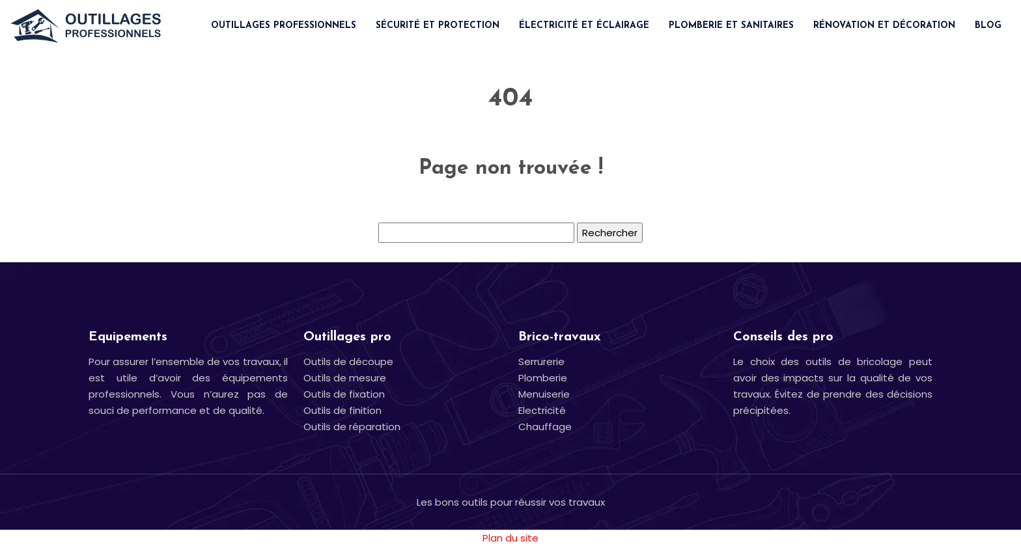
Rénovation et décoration (884, 26)
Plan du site (510, 538)
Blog (988, 26)
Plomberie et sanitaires (731, 26)
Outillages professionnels (283, 26)
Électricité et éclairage (584, 26)
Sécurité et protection (437, 26)
